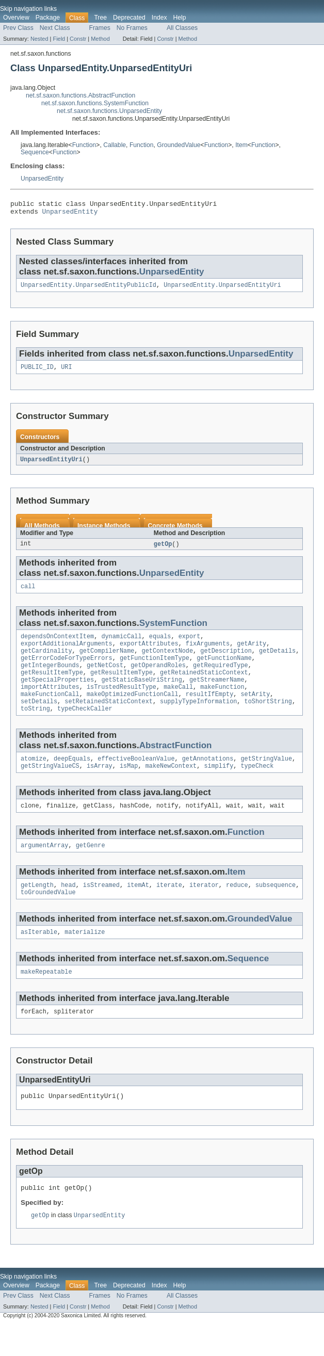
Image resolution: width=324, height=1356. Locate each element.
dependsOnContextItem (57, 644)
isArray (99, 786)
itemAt (138, 909)
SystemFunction (173, 630)
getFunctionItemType (154, 669)
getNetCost (105, 677)
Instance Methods (104, 531)
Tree (100, 17)
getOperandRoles (158, 677)
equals (160, 644)
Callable (114, 145)
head (68, 909)
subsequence (275, 909)
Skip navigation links (28, 8)
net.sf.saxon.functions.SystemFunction (95, 103)
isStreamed (101, 909)
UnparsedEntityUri (51, 465)
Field (59, 39)
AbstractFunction (175, 764)
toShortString (268, 719)
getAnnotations (208, 778)
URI (66, 372)
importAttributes (50, 702)
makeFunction (222, 702)
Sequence (35, 152)
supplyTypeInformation (198, 719)
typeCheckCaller (84, 727)
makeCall (178, 702)
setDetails (39, 719)
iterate (169, 909)
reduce (237, 909)
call (28, 593)
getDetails (277, 661)
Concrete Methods (175, 531)
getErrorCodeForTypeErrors (66, 669)
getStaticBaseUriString (141, 694)
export (190, 644)
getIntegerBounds (50, 677)
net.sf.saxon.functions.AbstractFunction (80, 95)
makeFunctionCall (50, 710)
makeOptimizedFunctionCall (133, 710)
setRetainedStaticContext (108, 719)
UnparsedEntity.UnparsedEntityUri (222, 289)
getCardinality (46, 661)
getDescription (226, 661)
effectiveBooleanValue (136, 778)
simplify (218, 786)
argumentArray (44, 868)
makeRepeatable (46, 998)
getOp (163, 550)
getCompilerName (107, 661)
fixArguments (208, 653)
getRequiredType (220, 677)
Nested (39, 39)
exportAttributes (149, 653)
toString (35, 727)
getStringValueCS (50, 786)
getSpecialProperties (57, 694)
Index (159, 17)
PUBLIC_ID (37, 372)
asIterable (39, 958)
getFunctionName (224, 669)
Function (84, 145)
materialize (84, 958)
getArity (251, 653)
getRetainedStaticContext (204, 686)
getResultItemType (52, 686)
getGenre (90, 868)
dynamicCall (121, 644)
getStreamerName (217, 694)
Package (48, 17)
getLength (37, 909)
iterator (204, 909)
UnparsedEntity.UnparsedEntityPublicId (88, 289)
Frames (99, 27)
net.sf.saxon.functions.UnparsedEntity (109, 111)
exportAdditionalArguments (66, 653)
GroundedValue (178, 145)
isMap (129, 786)
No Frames (132, 27)
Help (179, 17)
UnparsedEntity (42, 178)
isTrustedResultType (121, 702)
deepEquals (72, 778)
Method (100, 39)
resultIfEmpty (209, 710)
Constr (78, 39)
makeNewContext (171, 786)
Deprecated (129, 17)
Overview (16, 17)
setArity (255, 710)
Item (241, 145)
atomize (33, 778)
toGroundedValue (48, 917)
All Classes (182, 27)
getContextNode (167, 661)
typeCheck (256, 786)
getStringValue (266, 778)
